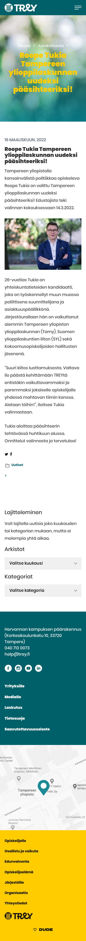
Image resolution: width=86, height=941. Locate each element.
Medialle (13, 697)
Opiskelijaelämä (19, 872)
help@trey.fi (17, 654)
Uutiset (17, 465)
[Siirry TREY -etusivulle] (19, 918)
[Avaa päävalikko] (78, 7)
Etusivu (24, 46)
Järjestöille (14, 883)
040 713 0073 (17, 648)
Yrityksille (15, 686)
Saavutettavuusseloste (27, 729)
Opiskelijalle (15, 841)
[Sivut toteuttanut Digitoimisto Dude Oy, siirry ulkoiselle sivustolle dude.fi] (43, 930)
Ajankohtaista (51, 46)
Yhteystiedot (16, 903)
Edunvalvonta (17, 862)
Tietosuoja (15, 719)
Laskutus (13, 708)
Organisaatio (16, 893)
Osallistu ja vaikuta (21, 851)
